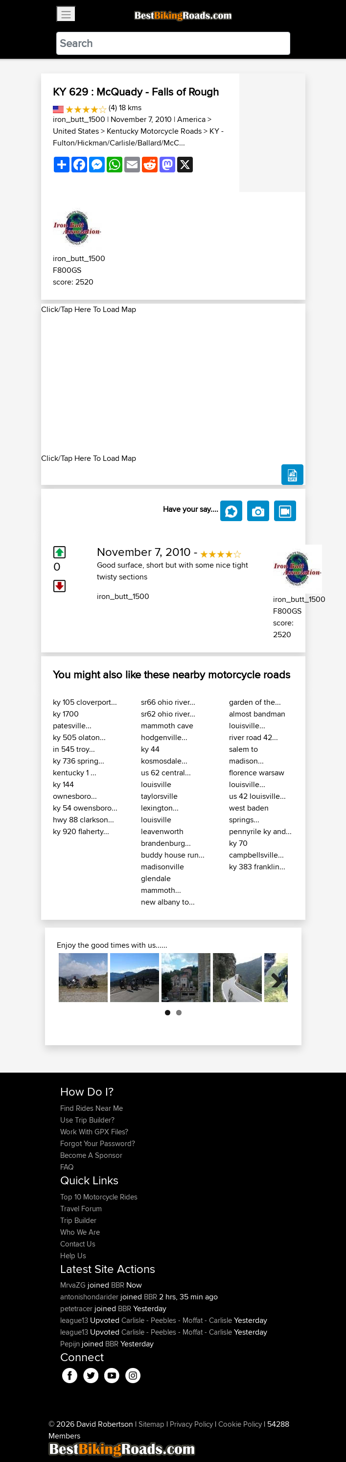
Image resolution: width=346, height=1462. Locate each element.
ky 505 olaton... (79, 737)
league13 (75, 1320)
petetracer (77, 1308)
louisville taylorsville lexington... (160, 796)
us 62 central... (166, 772)
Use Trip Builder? (87, 1120)
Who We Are (80, 1232)
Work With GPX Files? (94, 1131)
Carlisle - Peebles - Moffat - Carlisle (176, 1320)
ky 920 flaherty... (81, 831)
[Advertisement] (173, 384)
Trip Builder (78, 1220)
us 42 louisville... (257, 796)
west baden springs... (249, 813)
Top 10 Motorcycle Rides (99, 1197)
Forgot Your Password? (97, 1143)
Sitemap (151, 1424)
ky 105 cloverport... (85, 702)
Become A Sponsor (91, 1155)
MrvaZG (74, 1285)
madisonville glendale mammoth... (162, 878)
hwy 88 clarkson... (83, 819)
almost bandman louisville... (257, 719)
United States (76, 131)
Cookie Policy (240, 1424)
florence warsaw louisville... (256, 778)
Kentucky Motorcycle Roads (154, 131)
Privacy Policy (191, 1424)
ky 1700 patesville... (72, 719)
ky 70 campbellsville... (256, 849)
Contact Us (77, 1244)
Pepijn (71, 1344)
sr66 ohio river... (168, 702)
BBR (117, 1285)
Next (273, 977)
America (191, 119)
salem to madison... (246, 755)
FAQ (66, 1167)
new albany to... (168, 902)
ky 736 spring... (78, 761)
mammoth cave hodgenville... (167, 731)
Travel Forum (81, 1208)
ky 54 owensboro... (85, 808)
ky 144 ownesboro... (75, 790)
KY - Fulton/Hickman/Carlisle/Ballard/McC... (138, 136)
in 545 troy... (74, 749)
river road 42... (253, 737)
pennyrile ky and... (260, 831)
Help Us (73, 1255)
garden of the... (255, 702)
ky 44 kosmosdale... (164, 755)
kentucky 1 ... (74, 772)
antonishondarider (90, 1297)
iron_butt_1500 (79, 119)
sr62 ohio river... (168, 713)
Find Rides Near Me (91, 1108)
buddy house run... (173, 855)
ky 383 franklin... (257, 866)
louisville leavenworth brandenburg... (166, 831)
